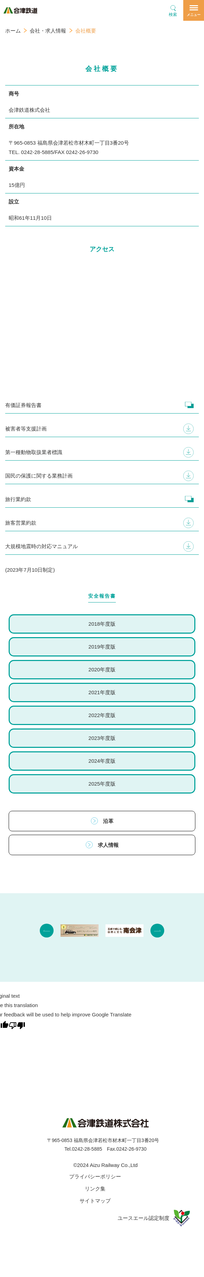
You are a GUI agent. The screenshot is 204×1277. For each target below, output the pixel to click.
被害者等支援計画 (26, 429)
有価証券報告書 (23, 405)
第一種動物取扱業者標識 (33, 452)
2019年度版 (102, 647)
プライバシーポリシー (95, 1176)
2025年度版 (102, 784)
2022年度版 (102, 715)
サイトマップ (95, 1201)
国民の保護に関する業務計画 (39, 476)
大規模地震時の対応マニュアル (41, 546)
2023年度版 (102, 738)
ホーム (13, 31)
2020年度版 (102, 669)
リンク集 (95, 1189)
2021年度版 (102, 692)
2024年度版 (102, 761)
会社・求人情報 (48, 31)
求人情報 (102, 844)
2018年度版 (102, 624)
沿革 (102, 820)
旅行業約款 (18, 499)
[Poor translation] (17, 1024)
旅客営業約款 (20, 523)
